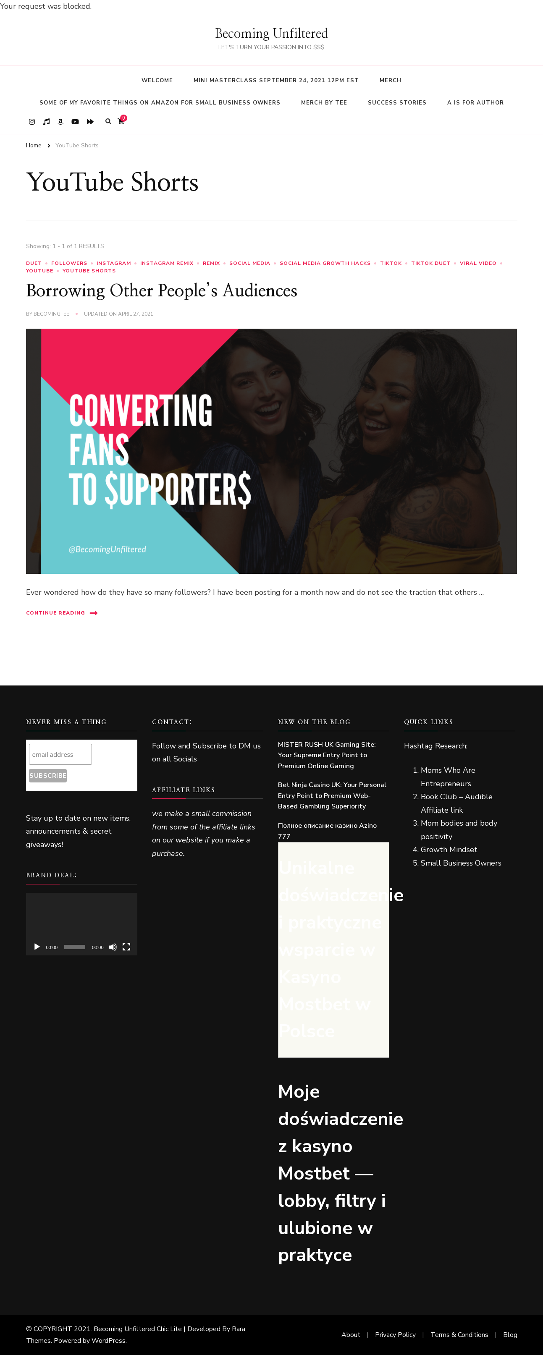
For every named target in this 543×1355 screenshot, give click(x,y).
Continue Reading (62, 613)
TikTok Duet (431, 263)
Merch (390, 80)
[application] (81, 924)
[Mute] (113, 947)
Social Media (249, 263)
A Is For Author (475, 103)
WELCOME (157, 80)
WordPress (109, 1340)
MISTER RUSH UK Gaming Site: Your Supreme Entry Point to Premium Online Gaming (327, 755)
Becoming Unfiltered (271, 34)
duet (34, 263)
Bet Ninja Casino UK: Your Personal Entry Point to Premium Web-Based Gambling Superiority (332, 795)
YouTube (39, 270)
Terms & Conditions (459, 1334)
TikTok (391, 263)
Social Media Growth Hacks (325, 263)
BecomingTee (51, 314)
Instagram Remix (167, 263)
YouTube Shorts (89, 270)
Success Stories (397, 103)
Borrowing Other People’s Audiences (161, 291)
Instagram (114, 263)
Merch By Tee (324, 103)
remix (211, 263)
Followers (69, 263)
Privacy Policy (395, 1334)
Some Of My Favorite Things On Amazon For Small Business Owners (160, 103)
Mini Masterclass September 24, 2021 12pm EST (276, 80)
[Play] (37, 947)
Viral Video (478, 263)
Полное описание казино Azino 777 (327, 831)
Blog (510, 1334)
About (350, 1334)
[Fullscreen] (126, 947)
